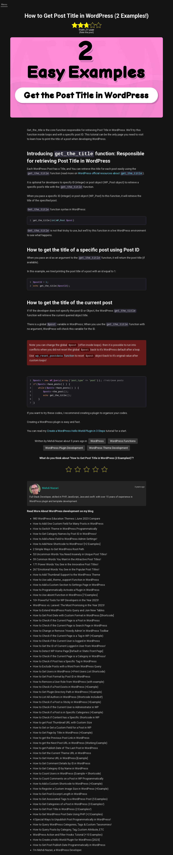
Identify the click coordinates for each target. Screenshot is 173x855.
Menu (4, 4)
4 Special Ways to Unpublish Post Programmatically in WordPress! (72, 819)
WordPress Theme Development (108, 447)
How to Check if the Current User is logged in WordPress (66, 640)
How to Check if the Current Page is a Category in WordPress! (69, 656)
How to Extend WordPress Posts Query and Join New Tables (68, 610)
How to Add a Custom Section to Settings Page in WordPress (69, 584)
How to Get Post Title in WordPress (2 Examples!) (62, 808)
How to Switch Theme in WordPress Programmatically (65, 528)
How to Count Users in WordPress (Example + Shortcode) (67, 773)
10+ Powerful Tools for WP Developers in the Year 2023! (66, 599)
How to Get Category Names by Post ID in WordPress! (65, 533)
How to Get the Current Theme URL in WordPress (62, 752)
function (54, 355)
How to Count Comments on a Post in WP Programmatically (68, 778)
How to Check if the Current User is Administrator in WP (66, 706)
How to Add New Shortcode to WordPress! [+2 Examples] (66, 543)
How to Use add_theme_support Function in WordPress (66, 579)
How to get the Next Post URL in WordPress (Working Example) (70, 742)
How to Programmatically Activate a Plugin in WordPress (66, 589)
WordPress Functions (123, 440)
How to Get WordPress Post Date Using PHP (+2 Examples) (68, 813)
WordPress (97, 440)
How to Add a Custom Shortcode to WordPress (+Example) (68, 783)
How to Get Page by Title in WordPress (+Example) (63, 732)
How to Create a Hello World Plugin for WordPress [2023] (66, 839)
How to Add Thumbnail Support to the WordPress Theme (66, 574)
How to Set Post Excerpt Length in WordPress (60, 793)
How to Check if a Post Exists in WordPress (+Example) (65, 686)
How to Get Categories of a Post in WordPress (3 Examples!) (68, 803)
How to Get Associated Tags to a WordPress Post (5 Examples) (70, 798)
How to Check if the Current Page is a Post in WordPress (66, 620)
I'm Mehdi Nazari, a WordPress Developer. (57, 849)
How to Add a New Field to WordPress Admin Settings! (65, 538)
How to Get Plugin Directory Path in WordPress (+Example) (67, 691)
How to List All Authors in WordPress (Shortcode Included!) (68, 696)
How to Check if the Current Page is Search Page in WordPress (70, 625)
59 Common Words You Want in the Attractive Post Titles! (67, 559)
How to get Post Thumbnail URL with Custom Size (62, 722)
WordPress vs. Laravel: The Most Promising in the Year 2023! (69, 604)
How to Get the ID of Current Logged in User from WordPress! (69, 645)
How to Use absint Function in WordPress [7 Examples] (65, 594)
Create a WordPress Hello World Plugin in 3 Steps (76, 430)
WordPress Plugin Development (64, 447)
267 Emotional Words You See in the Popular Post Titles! (66, 569)
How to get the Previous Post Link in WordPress (61, 737)
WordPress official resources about (110, 173)
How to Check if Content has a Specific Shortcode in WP (66, 717)
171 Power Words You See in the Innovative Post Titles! (65, 564)
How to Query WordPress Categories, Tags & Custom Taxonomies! (72, 824)
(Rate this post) (86, 32)
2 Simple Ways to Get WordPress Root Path (58, 548)
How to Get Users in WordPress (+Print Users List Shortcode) (69, 671)
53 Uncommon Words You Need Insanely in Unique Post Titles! (70, 553)
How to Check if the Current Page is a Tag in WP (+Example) (68, 635)
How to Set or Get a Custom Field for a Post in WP (62, 727)
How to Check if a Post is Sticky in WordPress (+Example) (67, 701)
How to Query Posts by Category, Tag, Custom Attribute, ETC (68, 829)
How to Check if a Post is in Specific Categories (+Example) (68, 712)
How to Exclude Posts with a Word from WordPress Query (67, 666)
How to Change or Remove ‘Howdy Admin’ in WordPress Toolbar (70, 630)
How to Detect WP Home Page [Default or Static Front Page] (68, 650)
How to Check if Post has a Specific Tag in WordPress (65, 661)
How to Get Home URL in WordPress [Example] (60, 757)
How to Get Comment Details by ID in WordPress (61, 763)
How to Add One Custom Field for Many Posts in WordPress (68, 523)
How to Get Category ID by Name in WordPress (60, 768)
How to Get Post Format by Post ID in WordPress (61, 676)
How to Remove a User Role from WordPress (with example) (68, 681)
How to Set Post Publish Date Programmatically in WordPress (69, 844)
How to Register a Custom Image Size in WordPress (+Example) (70, 788)
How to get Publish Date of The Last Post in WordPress (65, 747)
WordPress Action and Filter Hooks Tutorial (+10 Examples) (68, 834)
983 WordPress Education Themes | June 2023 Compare (66, 518)
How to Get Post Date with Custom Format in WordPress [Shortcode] (73, 615)
